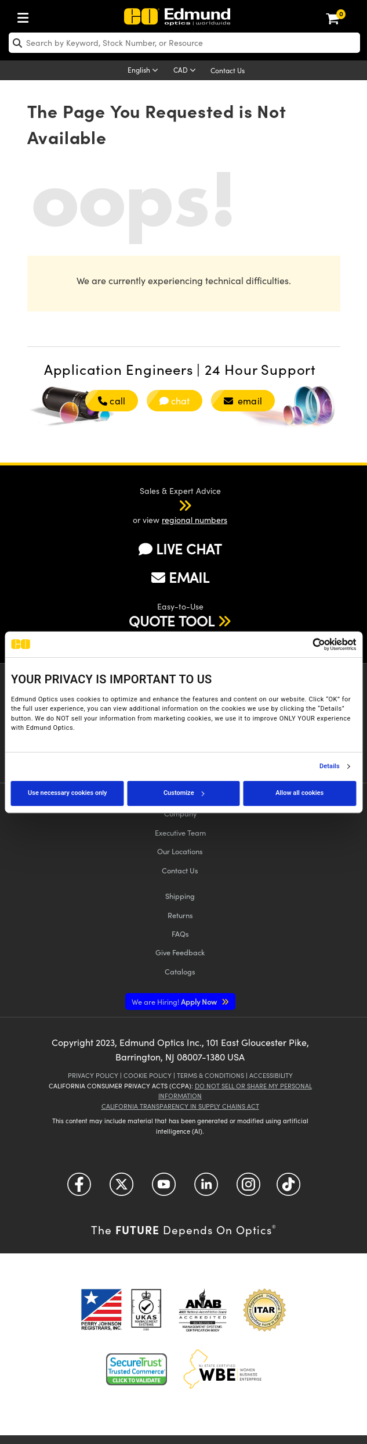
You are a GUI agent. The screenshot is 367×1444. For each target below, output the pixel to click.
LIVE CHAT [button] (180, 548)
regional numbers (194, 519)
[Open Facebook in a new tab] (79, 1188)
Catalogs (180, 971)
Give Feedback (180, 952)
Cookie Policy (147, 1075)
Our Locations (180, 851)
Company (180, 813)
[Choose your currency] (186, 71)
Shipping (180, 896)
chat (174, 401)
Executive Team (180, 832)
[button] (170, 505)
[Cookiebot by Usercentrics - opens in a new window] (305, 644)
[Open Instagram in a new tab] (248, 1188)
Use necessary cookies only (67, 793)
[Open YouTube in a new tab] (164, 1188)
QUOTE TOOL (172, 620)
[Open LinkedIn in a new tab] (206, 1188)
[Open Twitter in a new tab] (121, 1188)
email (243, 401)
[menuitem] (26, 15)
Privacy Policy (93, 1075)
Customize (183, 793)
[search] (184, 43)
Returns (180, 915)
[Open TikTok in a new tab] (288, 1188)
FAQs (180, 933)
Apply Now (175, 1001)
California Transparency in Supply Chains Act (180, 1106)
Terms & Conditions (210, 1075)
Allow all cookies (299, 793)
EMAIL (180, 577)
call (111, 401)
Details (329, 766)
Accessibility (271, 1075)
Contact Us (227, 70)
